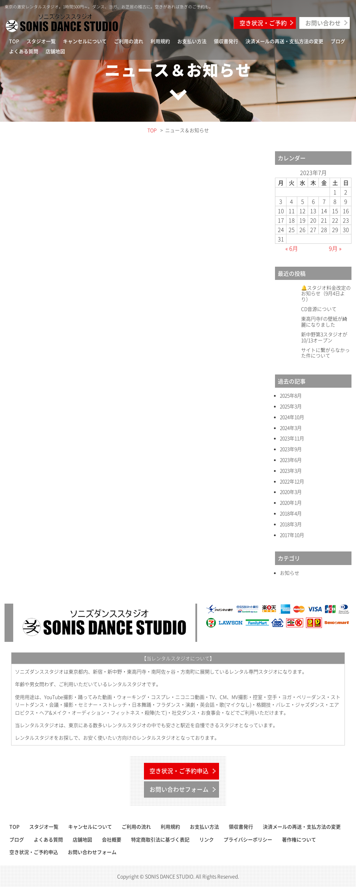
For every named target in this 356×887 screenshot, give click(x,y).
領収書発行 (226, 41)
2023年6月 (291, 460)
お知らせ (289, 573)
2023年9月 (291, 449)
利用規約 (160, 41)
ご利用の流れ (128, 41)
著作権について (299, 839)
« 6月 (291, 248)
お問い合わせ (323, 23)
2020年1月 (291, 503)
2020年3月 (291, 492)
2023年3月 (291, 471)
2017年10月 (292, 535)
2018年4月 (291, 513)
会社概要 (111, 839)
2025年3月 (291, 406)
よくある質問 (23, 51)
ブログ (338, 41)
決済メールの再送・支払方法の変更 (284, 41)
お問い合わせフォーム (179, 789)
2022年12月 (292, 481)
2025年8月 (291, 395)
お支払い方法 (192, 41)
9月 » (335, 248)
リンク (206, 839)
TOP (14, 41)
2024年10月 (292, 417)
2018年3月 (291, 524)
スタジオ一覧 (41, 41)
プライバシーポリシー (248, 839)
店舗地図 (55, 51)
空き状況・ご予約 (263, 23)
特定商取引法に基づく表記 (160, 839)
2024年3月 (291, 428)
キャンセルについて (85, 41)
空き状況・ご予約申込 (179, 771)
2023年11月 (292, 438)
